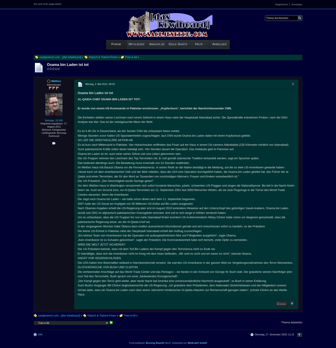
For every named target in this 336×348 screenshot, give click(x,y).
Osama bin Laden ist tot (68, 65)
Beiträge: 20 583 (54, 120)
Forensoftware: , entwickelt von (168, 343)
